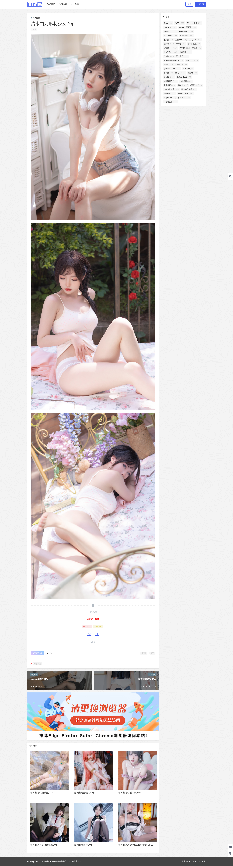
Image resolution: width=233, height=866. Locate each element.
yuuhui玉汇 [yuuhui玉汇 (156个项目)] (170, 35)
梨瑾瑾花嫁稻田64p (147, 679)
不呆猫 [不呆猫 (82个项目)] (168, 40)
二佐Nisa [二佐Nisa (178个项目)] (195, 40)
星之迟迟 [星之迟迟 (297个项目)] (182, 56)
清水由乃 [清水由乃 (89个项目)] (188, 68)
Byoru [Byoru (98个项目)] (168, 23)
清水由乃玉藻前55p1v (85, 792)
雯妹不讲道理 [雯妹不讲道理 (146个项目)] (185, 93)
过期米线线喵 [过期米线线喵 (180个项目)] (171, 89)
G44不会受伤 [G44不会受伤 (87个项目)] (194, 23)
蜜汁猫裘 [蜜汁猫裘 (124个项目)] (170, 85)
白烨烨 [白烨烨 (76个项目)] (192, 73)
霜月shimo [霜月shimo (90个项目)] (170, 97)
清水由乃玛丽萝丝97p (41, 792)
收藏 (49, 653)
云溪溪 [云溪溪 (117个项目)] (169, 44)
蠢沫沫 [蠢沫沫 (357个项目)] (183, 85)
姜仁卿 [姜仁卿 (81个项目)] (196, 48)
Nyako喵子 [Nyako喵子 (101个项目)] (170, 31)
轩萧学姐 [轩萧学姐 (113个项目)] (196, 85)
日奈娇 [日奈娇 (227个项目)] (169, 56)
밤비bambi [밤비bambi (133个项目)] (186, 35)
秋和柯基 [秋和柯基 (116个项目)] (186, 81)
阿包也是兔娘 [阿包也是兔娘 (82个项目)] (188, 89)
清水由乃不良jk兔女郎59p (43, 844)
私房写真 (35, 18)
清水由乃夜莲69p (83, 844)
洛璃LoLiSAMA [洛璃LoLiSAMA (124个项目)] (172, 68)
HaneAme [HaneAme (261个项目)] (170, 27)
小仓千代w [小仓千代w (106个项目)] (170, 52)
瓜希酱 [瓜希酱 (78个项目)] (168, 73)
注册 (97, 634)
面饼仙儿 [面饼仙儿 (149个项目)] (184, 97)
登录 (189, 4)
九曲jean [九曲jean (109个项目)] (181, 40)
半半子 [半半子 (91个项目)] (180, 44)
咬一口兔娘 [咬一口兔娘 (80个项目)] (194, 44)
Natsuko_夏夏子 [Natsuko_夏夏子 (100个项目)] (187, 27)
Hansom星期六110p (39, 679)
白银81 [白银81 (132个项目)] (169, 77)
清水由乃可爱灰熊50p (129, 792)
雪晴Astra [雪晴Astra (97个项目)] (169, 93)
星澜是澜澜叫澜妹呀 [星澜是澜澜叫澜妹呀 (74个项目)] (173, 60)
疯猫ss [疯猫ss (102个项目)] (180, 73)
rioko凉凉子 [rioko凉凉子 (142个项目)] (186, 31)
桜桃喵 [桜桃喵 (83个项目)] (168, 64)
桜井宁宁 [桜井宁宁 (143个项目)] (192, 60)
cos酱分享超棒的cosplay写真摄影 (66, 861)
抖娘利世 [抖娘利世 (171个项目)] (185, 52)
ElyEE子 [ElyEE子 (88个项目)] (179, 23)
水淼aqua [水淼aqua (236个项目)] (181, 64)
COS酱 (46, 861)
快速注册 (200, 4)
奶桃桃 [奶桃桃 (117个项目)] (185, 48)
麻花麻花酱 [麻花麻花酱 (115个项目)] (170, 102)
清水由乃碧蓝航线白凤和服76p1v (135, 844)
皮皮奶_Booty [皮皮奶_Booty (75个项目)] (183, 77)
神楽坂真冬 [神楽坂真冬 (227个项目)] (170, 81)
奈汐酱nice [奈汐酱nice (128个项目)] (170, 48)
